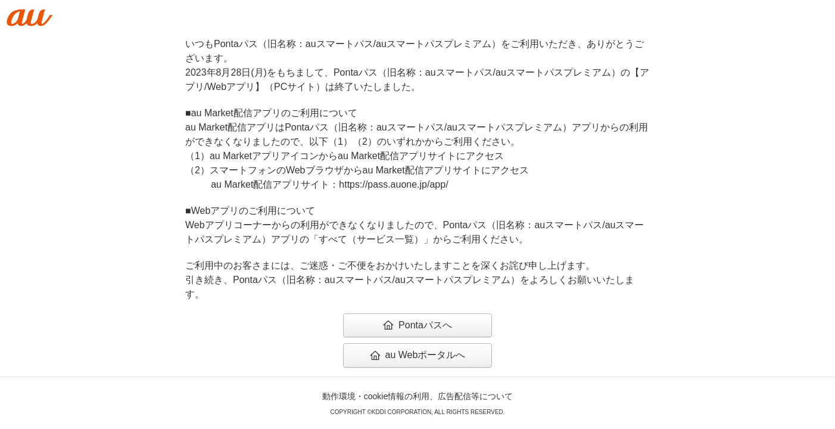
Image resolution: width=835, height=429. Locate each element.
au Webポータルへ (418, 355)
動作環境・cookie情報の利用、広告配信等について (417, 396)
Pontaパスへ (417, 325)
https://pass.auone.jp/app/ (393, 184)
